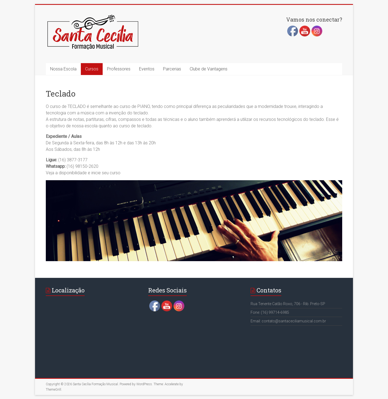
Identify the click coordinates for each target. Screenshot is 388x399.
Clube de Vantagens (208, 68)
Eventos (146, 68)
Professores (118, 68)
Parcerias (172, 68)
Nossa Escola (63, 68)
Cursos (91, 68)
